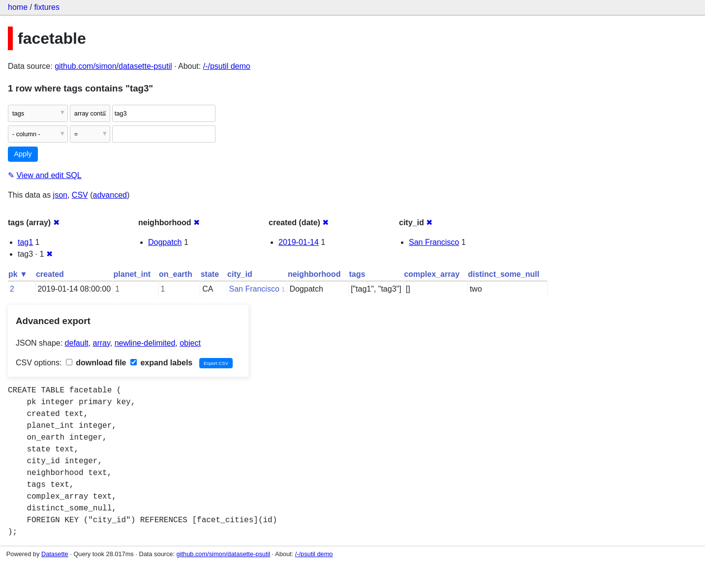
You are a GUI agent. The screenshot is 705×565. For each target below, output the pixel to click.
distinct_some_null (503, 274)
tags (357, 274)
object (190, 343)
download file (96, 362)
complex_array (432, 274)
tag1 (25, 242)
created (50, 274)
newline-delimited (145, 343)
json (60, 195)
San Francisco (434, 242)
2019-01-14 (298, 242)
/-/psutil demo (226, 66)
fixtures (47, 7)
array (101, 343)
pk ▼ (18, 274)
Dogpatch (165, 242)
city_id (239, 274)
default (77, 343)
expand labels (161, 362)
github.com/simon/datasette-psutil (113, 66)
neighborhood (314, 274)
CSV (80, 195)
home (18, 7)
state (210, 274)
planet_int (132, 274)
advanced (110, 195)
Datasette (54, 554)
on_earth (175, 274)
